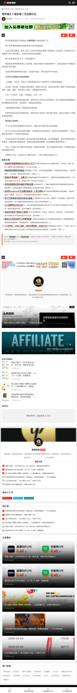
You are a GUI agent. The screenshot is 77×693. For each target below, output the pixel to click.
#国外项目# (37, 671)
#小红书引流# (55, 675)
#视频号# (6, 679)
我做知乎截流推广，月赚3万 (16, 177)
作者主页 (27, 457)
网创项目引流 (18, 498)
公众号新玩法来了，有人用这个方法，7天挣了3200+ (23, 481)
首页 (12, 9)
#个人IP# (55, 671)
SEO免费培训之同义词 (13, 205)
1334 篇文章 (50, 457)
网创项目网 (25, 237)
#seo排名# (16, 671)
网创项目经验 (29, 498)
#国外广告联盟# (26, 671)
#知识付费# (16, 675)
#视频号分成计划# (66, 671)
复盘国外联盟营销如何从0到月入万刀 (19, 163)
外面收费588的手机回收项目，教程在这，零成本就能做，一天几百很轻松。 (23, 396)
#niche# (46, 675)
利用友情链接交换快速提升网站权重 (19, 184)
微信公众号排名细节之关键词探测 (18, 219)
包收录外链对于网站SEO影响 (16, 212)
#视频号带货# (66, 675)
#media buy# (26, 675)
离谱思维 (10, 19)
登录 (47, 416)
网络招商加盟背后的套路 (14, 170)
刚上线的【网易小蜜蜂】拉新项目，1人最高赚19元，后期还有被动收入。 (23, 385)
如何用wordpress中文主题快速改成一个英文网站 (24, 191)
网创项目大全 (19, 9)
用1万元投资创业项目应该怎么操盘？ (19, 198)
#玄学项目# (6, 675)
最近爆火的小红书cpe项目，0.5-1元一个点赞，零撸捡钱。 (23, 374)
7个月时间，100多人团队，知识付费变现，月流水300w (26, 226)
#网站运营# (6, 671)
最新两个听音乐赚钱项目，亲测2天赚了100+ (20, 484)
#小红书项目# (37, 675)
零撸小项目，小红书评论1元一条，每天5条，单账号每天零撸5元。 (23, 363)
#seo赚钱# (47, 671)
